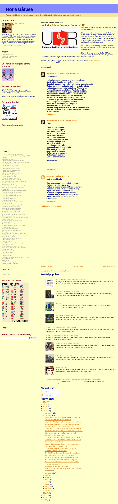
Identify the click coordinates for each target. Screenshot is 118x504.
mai (46, 482)
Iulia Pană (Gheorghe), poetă (11, 209)
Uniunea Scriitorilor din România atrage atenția (61, 335)
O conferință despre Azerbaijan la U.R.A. (59, 426)
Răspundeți (51, 114)
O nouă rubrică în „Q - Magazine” (56, 446)
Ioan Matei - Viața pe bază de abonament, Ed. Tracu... (63, 431)
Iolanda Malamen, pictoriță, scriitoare (13, 205)
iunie (47, 480)
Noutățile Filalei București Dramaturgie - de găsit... (62, 453)
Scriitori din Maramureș (9, 254)
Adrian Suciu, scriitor (8, 159)
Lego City (58, 303)
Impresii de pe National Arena (65, 315)
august (47, 475)
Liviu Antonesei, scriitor (9, 213)
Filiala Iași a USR (7, 197)
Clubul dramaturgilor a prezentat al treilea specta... (62, 424)
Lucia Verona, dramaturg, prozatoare (13, 214)
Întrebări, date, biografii (9, 262)
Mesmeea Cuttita (7, 222)
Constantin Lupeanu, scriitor (10, 178)
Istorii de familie (6, 57)
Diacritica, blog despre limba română (13, 186)
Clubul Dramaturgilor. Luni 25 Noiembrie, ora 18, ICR (63, 437)
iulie (46, 477)
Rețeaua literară (7, 249)
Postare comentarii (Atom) (60, 271)
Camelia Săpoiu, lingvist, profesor (12, 175)
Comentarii (46, 395)
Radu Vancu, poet (7, 244)
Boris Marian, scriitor (8, 171)
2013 (45, 411)
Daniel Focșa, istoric (8, 184)
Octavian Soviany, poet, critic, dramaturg (14, 235)
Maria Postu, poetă (8, 216)
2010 (45, 497)
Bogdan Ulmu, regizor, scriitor (11, 170)
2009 (45, 500)
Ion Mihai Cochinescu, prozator (11, 208)
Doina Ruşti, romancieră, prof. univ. (13, 187)
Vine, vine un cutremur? (53, 464)
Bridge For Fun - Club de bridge (12, 173)
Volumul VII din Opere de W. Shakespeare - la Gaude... (64, 468)
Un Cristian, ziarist (7, 258)
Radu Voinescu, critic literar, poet (12, 246)
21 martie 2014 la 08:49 (67, 121)
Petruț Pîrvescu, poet (8, 239)
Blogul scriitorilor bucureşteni (11, 168)
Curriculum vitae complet (9, 56)
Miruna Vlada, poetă (8, 227)
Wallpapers (5, 260)
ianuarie (48, 491)
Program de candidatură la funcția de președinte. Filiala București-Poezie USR (72, 379)
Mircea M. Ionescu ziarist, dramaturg (13, 225)
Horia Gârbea (19, 9)
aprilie (47, 484)
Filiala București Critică (9, 194)
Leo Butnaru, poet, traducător (11, 211)
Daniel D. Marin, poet (8, 182)
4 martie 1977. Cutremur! (64, 355)
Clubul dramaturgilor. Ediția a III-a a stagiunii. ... (61, 448)
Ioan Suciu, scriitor (7, 203)
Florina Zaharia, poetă (9, 200)
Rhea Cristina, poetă (8, 251)
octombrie (48, 471)
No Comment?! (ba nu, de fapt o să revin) (70, 279)
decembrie (49, 413)
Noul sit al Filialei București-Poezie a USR (59, 455)
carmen (49, 176)
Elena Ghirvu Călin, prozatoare (11, 192)
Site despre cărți (7, 255)
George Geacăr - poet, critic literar (12, 201)
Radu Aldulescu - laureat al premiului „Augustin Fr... (63, 460)
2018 (45, 402)
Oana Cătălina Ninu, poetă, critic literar (14, 233)
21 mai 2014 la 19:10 (61, 176)
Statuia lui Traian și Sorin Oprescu (67, 343)
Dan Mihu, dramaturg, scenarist (11, 179)
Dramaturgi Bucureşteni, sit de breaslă (14, 190)
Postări (45, 392)
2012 (45, 493)
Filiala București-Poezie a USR (11, 195)
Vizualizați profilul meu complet (12, 45)
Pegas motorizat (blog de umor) (12, 238)
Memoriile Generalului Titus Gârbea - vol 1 (70, 291)
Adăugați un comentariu (51, 206)
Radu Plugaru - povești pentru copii (13, 243)
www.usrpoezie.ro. (95, 60)
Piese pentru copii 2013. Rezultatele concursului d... (63, 417)
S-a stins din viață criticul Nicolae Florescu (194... (62, 457)
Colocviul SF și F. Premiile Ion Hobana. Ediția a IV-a (63, 440)
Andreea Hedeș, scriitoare (10, 165)
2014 (45, 408)
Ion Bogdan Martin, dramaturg (11, 206)
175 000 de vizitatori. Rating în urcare (58, 420)
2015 (45, 406)
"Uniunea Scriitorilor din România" (12, 154)
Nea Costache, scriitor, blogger (11, 230)
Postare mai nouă (47, 266)
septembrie (49, 473)
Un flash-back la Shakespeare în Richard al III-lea (62, 462)
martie (47, 486)
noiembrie (48, 415)
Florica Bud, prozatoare (9, 198)
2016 (45, 404)
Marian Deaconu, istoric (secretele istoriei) (15, 217)
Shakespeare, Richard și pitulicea (56, 466)
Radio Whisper (6, 241)
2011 (45, 495)
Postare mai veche (109, 266)
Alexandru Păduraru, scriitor (10, 164)
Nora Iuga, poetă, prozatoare (11, 232)
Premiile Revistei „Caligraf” (54, 442)
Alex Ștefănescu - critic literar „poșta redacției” (16, 162)
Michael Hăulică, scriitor (9, 224)
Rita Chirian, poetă (7, 252)
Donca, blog (5, 189)
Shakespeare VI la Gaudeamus (56, 451)
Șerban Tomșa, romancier (10, 263)
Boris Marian (51, 73)
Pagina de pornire (78, 266)
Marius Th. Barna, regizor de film (12, 220)
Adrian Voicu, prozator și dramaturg (13, 160)
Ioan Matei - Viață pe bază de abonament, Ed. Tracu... (63, 422)
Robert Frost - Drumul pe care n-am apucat (60, 327)
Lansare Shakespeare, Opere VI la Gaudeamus (61, 444)
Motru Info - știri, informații (10, 228)
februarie (48, 488)
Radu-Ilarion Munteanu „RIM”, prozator (14, 247)
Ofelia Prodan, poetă (8, 236)
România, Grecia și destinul (54, 435)
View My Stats (6, 274)
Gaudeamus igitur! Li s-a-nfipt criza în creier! (60, 433)
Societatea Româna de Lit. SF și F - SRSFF (15, 257)
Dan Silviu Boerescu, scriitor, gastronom (14, 181)
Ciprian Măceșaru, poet (9, 176)
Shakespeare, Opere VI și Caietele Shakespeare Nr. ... (64, 429)
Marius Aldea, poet (7, 219)
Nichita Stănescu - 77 (63, 367)
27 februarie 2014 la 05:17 (68, 73)
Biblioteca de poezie (8, 167)
